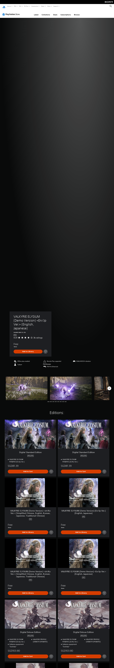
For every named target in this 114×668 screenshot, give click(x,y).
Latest (36, 13)
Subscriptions (66, 13)
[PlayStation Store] (11, 12)
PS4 (20, 6)
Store (48, 6)
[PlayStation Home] (4, 6)
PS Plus (26, 6)
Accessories (34, 6)
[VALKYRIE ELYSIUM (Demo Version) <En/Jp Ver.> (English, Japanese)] (27, 386)
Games (9, 6)
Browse (77, 13)
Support (55, 6)
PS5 (15, 6)
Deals (55, 13)
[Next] (109, 386)
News (42, 6)
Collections (46, 13)
